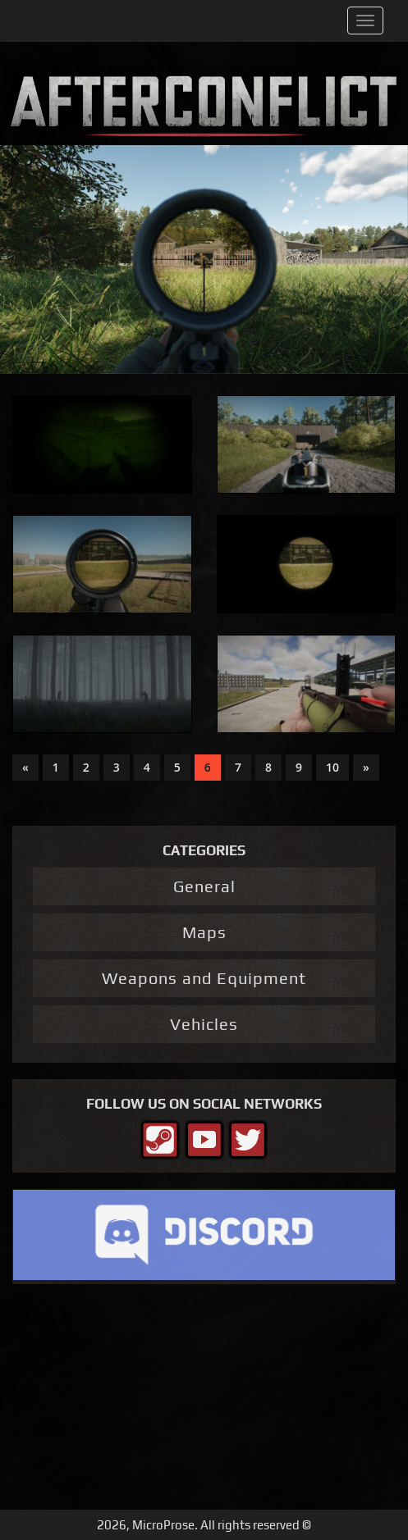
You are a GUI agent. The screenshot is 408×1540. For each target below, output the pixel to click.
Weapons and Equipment (204, 977)
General (204, 886)
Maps (204, 932)
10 (332, 767)
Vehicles (204, 1023)
